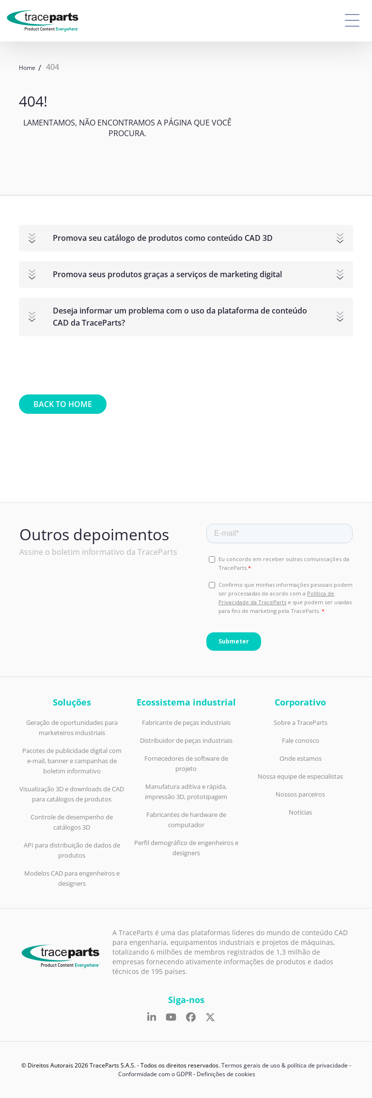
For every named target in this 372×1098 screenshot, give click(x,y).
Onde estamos (300, 758)
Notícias (300, 812)
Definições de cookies (226, 1074)
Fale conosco (300, 740)
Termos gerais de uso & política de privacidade (284, 1065)
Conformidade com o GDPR (155, 1074)
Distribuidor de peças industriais (186, 740)
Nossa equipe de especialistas (300, 776)
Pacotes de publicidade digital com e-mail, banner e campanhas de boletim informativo (72, 760)
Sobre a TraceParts (300, 722)
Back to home (62, 404)
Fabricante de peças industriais (186, 722)
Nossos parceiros (300, 794)
